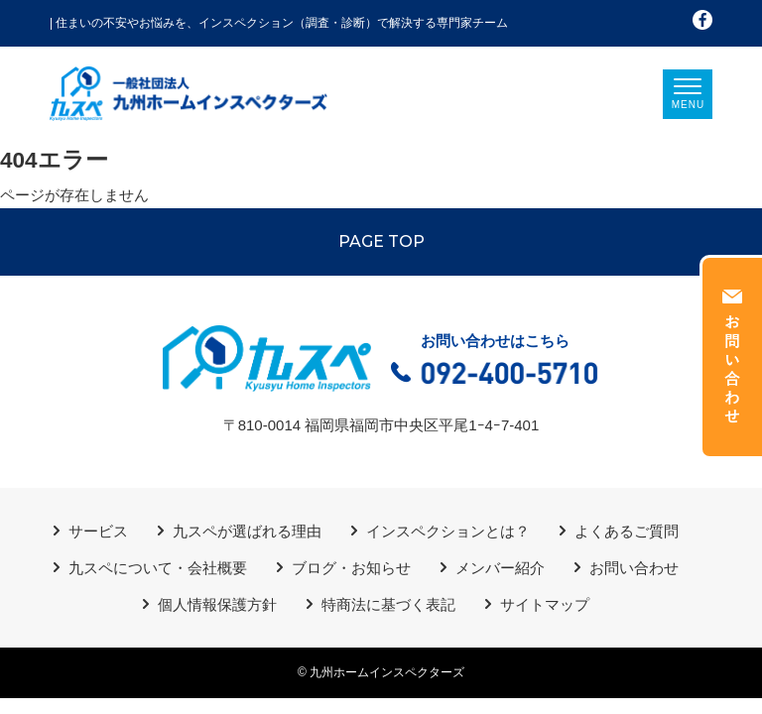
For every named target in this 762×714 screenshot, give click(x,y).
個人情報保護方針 (217, 604)
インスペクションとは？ (448, 531)
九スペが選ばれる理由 (247, 531)
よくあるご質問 (626, 531)
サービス (98, 531)
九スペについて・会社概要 (157, 567)
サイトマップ (544, 604)
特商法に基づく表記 (388, 604)
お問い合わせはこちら (495, 361)
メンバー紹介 (500, 567)
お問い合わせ (634, 567)
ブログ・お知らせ (351, 567)
